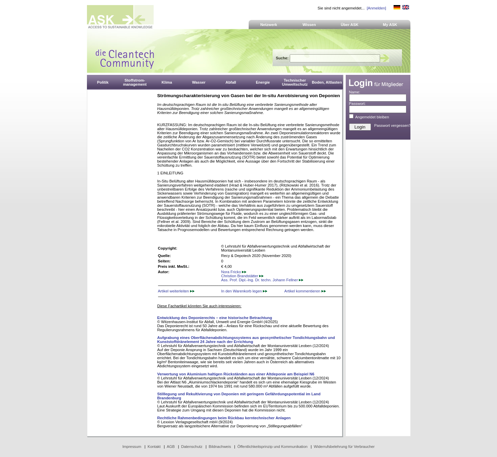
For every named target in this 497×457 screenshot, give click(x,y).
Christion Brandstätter (242, 276)
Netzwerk (268, 25)
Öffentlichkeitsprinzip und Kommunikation (272, 447)
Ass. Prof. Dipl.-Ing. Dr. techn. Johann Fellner (262, 280)
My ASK (390, 25)
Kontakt (154, 447)
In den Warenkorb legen (244, 291)
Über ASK (350, 25)
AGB (171, 447)
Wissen (309, 25)
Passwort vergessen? (392, 125)
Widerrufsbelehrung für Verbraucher (344, 447)
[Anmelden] (376, 8)
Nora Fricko (233, 272)
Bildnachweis (220, 447)
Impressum (131, 447)
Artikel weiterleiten (176, 291)
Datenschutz (191, 447)
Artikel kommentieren (305, 291)
